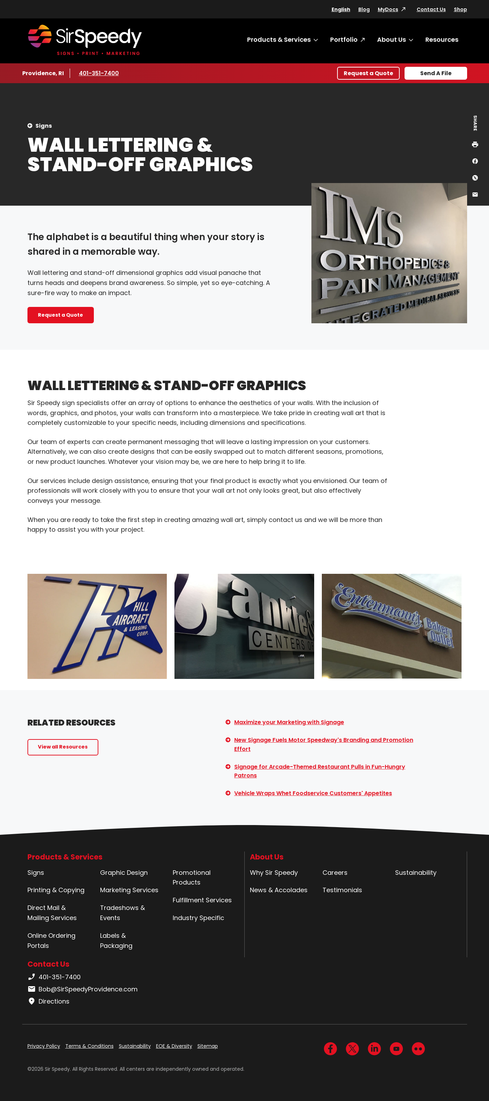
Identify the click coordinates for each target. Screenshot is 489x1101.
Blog (364, 9)
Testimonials (342, 890)
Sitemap (207, 1046)
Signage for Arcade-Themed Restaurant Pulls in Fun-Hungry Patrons (319, 771)
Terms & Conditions (89, 1046)
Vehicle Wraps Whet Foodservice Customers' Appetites (313, 793)
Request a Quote (368, 73)
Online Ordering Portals (51, 940)
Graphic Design (124, 872)
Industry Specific (198, 917)
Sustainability (416, 872)
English (341, 9)
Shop (460, 9)
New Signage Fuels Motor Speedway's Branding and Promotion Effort (323, 744)
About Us (391, 39)
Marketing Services (129, 890)
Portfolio (344, 39)
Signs (43, 126)
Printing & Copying (55, 890)
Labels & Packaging (116, 940)
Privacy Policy (43, 1046)
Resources (441, 39)
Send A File (435, 73)
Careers (335, 872)
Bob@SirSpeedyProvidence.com (82, 989)
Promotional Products (192, 877)
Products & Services (279, 39)
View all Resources (63, 746)
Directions (48, 1001)
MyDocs (388, 9)
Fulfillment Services (202, 900)
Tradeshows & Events (122, 912)
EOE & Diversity (174, 1046)
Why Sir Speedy (274, 872)
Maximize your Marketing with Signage (289, 722)
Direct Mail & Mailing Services (52, 912)
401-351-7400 (99, 73)
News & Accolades (279, 890)
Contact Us (431, 9)
